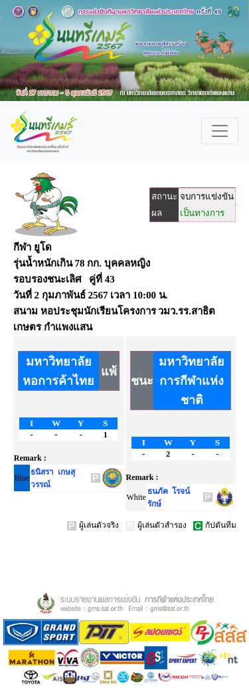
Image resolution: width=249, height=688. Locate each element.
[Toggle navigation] (219, 131)
